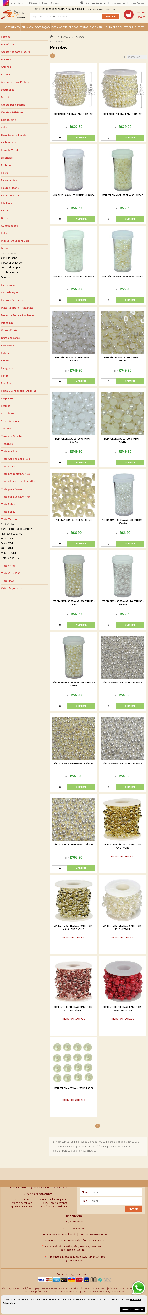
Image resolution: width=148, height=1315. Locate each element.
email (85, 1201)
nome (85, 1192)
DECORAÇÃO (42, 27)
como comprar (22, 1199)
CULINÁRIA (28, 27)
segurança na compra (55, 1202)
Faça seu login (98, 3)
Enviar (133, 1209)
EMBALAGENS (59, 27)
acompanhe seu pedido (55, 1199)
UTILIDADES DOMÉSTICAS (118, 27)
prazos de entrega (22, 1206)
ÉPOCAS (73, 27)
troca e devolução (22, 1202)
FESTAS (84, 27)
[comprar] (73, 138)
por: (67, 127)
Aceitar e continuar (132, 1309)
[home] (13, 14)
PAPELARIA (96, 27)
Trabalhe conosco (74, 1228)
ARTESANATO (12, 27)
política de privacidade (55, 1206)
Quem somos (74, 1221)
